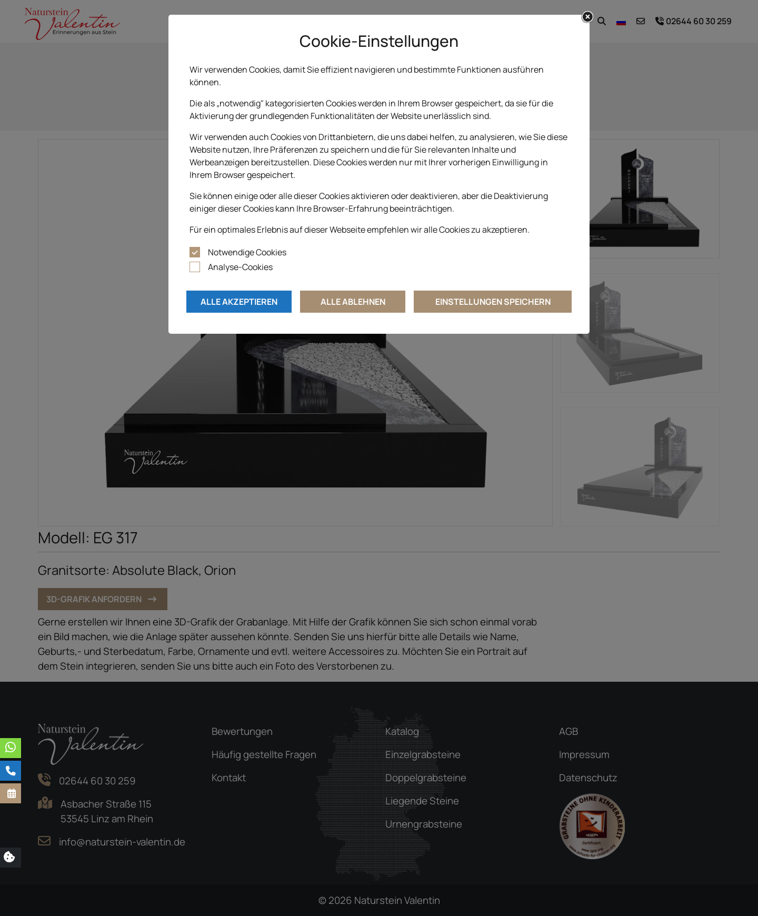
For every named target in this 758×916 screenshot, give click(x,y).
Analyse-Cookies (240, 267)
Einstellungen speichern (493, 301)
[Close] (587, 16)
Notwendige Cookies (247, 252)
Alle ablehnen (353, 301)
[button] (10, 793)
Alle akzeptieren (239, 301)
